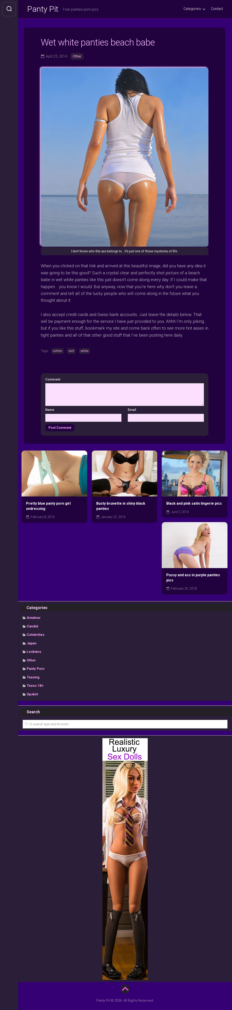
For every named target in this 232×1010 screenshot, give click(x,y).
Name (49, 410)
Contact (217, 9)
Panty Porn (35, 669)
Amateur (34, 618)
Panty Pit (42, 9)
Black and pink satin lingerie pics (194, 503)
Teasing (33, 677)
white (85, 351)
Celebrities (35, 635)
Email (132, 410)
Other (77, 56)
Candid (32, 626)
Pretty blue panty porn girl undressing (48, 506)
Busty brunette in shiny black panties (120, 506)
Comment (54, 379)
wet (71, 351)
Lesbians (34, 652)
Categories (192, 9)
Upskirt (32, 694)
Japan (31, 643)
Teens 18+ (35, 686)
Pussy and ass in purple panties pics (193, 578)
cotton (57, 351)
